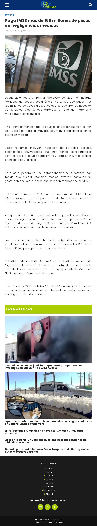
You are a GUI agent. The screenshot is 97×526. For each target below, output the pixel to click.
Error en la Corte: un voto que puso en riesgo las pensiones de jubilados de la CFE (45, 441)
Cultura (48, 487)
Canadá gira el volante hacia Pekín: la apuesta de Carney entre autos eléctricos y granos (47, 450)
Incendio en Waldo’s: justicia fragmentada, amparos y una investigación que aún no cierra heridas (44, 367)
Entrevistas (48, 490)
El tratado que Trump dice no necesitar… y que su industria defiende (44, 432)
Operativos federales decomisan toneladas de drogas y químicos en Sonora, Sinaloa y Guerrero (48, 423)
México (9, 14)
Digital (48, 494)
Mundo (48, 479)
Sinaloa (48, 468)
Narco (48, 472)
